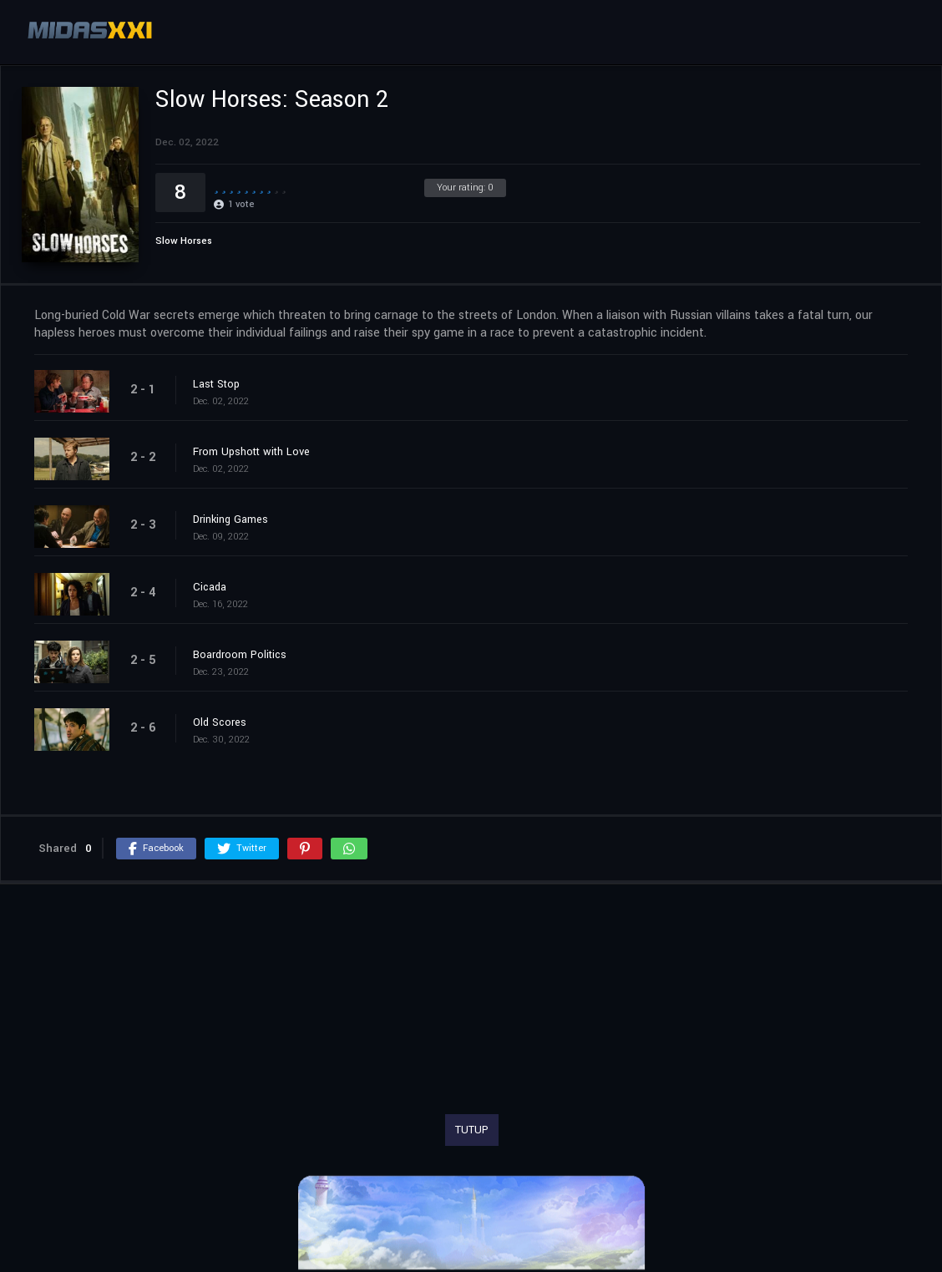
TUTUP (472, 1130)
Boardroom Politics (239, 654)
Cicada (209, 587)
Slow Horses (183, 241)
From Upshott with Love (251, 451)
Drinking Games (230, 519)
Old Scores (219, 722)
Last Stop (216, 384)
